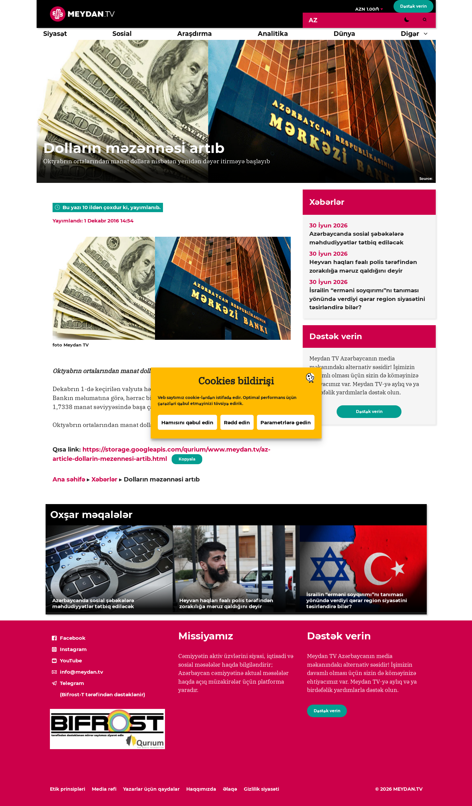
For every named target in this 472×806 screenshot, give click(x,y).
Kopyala (187, 458)
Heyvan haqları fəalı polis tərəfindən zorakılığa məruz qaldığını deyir (363, 266)
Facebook (72, 638)
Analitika (273, 34)
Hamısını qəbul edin (187, 423)
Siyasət (55, 34)
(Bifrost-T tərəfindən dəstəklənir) (102, 694)
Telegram (72, 683)
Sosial (122, 34)
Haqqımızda (201, 789)
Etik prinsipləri (67, 789)
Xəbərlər (104, 479)
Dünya (344, 34)
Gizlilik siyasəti (261, 789)
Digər (418, 34)
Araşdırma (194, 34)
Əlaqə (230, 789)
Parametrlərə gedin (285, 423)
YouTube (71, 660)
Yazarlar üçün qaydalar (151, 789)
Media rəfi (104, 789)
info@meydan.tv (81, 672)
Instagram (73, 649)
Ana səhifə (69, 479)
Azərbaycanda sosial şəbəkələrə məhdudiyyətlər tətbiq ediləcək (356, 238)
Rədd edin (237, 423)
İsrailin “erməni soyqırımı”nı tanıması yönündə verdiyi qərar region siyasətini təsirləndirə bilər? (367, 299)
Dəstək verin (413, 6)
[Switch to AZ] (313, 20)
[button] (427, 34)
